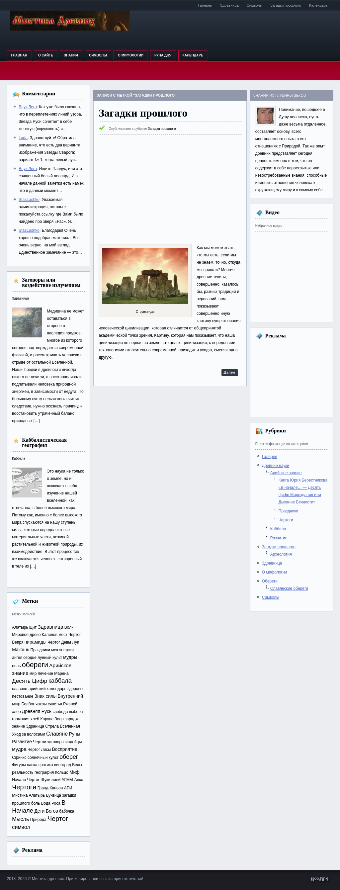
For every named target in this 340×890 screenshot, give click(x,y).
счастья (55, 704)
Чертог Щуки (38, 779)
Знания (71, 55)
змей (55, 779)
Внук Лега (28, 107)
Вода (45, 803)
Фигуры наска (24, 764)
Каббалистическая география (44, 442)
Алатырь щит (24, 627)
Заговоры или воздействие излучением (51, 282)
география (44, 772)
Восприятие (64, 749)
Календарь (318, 5)
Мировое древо (26, 634)
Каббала (18, 458)
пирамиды (35, 642)
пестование (22, 696)
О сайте (45, 55)
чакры (41, 704)
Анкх (78, 779)
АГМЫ (67, 779)
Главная (19, 55)
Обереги (270, 581)
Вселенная (70, 726)
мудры (70, 657)
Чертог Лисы (39, 749)
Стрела (52, 726)
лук (75, 642)
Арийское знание (286, 473)
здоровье (76, 688)
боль (35, 803)
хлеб (35, 719)
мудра (19, 749)
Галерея (205, 5)
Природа (38, 819)
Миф (74, 772)
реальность (22, 772)
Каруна (47, 719)
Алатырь (37, 795)
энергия (66, 650)
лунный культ (50, 657)
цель (16, 666)
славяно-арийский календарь (39, 688)
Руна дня (163, 55)
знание (18, 726)
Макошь (20, 649)
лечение (45, 673)
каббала (60, 680)
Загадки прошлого (285, 5)
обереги (35, 665)
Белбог (28, 704)
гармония (20, 719)
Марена (61, 673)
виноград (62, 764)
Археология (281, 554)
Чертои (39, 742)
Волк (68, 627)
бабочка (66, 811)
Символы (255, 5)
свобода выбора (67, 711)
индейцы (73, 742)
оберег (68, 757)
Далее (229, 373)
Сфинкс (19, 757)
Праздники (40, 650)
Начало (19, 779)
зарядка (72, 719)
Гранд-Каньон (50, 788)
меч (54, 650)
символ (21, 827)
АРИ (68, 788)
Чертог (57, 818)
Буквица (53, 795)
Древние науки (275, 465)
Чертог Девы (59, 642)
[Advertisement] (170, 189)
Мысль (20, 819)
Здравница (229, 5)
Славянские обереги (289, 588)
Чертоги (24, 787)
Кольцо (61, 772)
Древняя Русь (36, 711)
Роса (55, 803)
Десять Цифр (29, 681)
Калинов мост (54, 634)
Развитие (22, 741)
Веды (77, 764)
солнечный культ (43, 757)
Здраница (35, 726)
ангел (17, 657)
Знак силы (46, 696)
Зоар (58, 719)
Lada (23, 137)
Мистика (20, 795)
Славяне (57, 734)
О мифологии (130, 55)
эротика (46, 764)
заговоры (55, 742)
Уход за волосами (28, 734)
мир (33, 673)
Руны (74, 734)
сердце (30, 657)
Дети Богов (46, 811)
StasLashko (29, 199)
